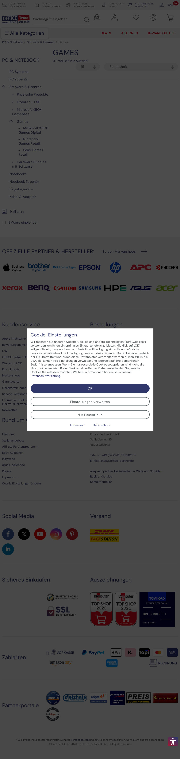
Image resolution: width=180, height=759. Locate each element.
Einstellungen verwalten (90, 402)
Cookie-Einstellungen (54, 335)
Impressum (77, 425)
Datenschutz (101, 425)
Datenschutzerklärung (45, 376)
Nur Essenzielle (90, 415)
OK (90, 388)
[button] (173, 741)
